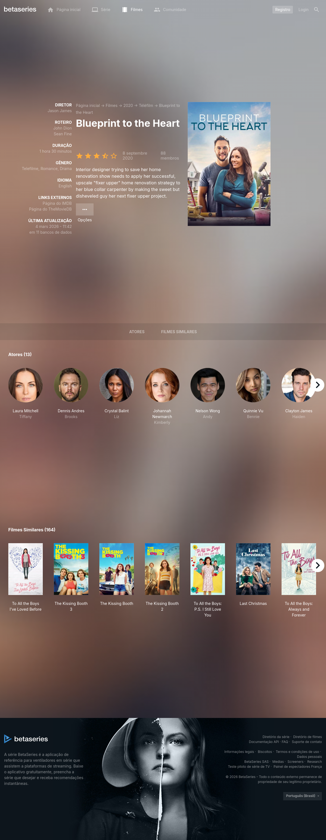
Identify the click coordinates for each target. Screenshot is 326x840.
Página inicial (88, 105)
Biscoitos (265, 752)
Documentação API (264, 742)
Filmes (112, 105)
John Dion (62, 128)
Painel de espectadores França (298, 766)
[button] (25, 396)
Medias (278, 762)
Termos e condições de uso (297, 752)
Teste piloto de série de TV (249, 766)
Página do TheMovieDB (50, 209)
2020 (128, 105)
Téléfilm (146, 105)
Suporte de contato (307, 742)
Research (314, 762)
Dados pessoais (309, 757)
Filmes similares (179, 331)
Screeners (296, 762)
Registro (282, 9)
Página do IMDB (57, 203)
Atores (137, 331)
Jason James (59, 110)
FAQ (285, 742)
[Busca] (316, 10)
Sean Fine (63, 133)
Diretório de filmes (307, 737)
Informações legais (239, 752)
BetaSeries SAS (256, 762)
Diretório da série (276, 737)
